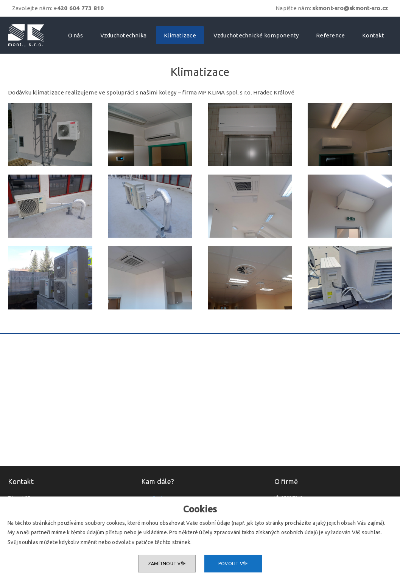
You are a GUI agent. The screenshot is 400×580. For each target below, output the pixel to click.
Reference (330, 35)
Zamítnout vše (167, 563)
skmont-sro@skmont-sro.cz (350, 8)
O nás (75, 35)
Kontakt (373, 35)
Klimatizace (180, 35)
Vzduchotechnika (123, 35)
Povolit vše (233, 563)
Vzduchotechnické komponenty (256, 35)
